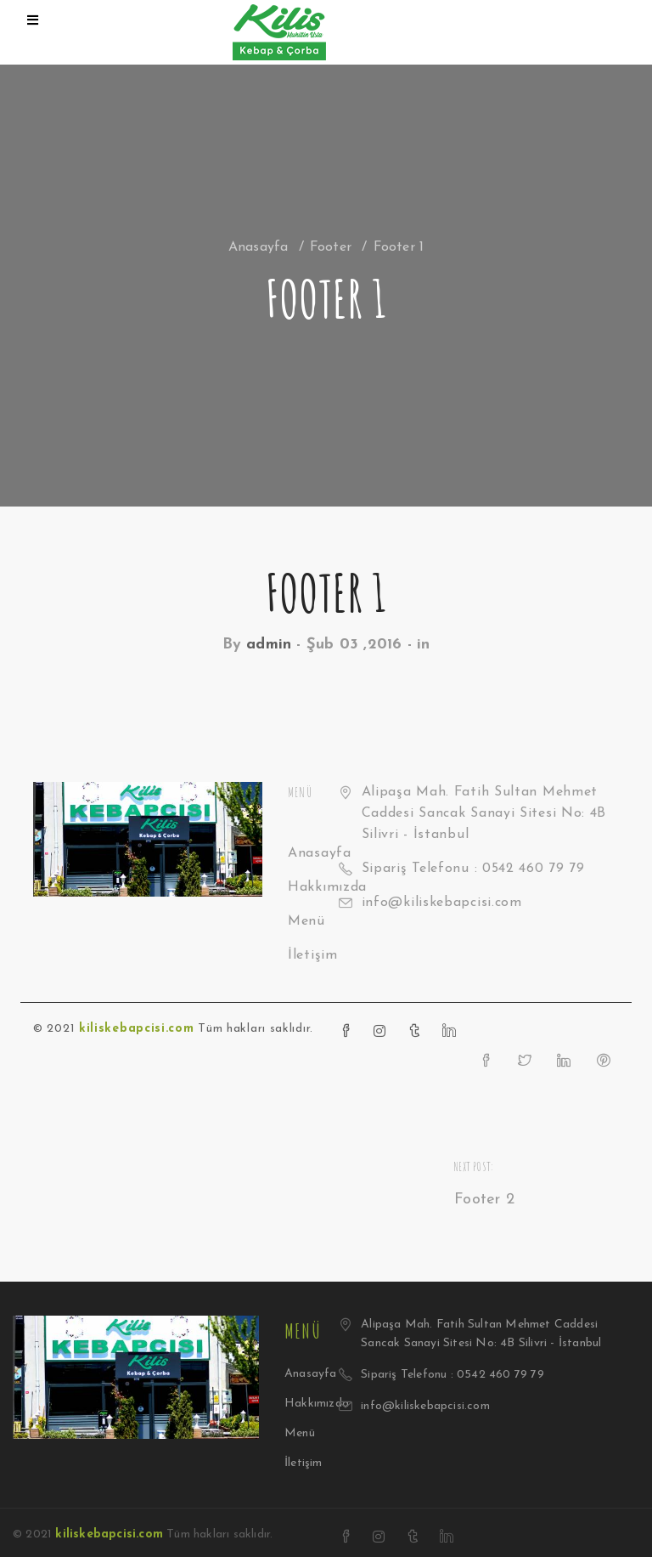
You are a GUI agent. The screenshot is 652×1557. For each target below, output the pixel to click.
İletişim (313, 955)
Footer (330, 247)
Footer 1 (326, 592)
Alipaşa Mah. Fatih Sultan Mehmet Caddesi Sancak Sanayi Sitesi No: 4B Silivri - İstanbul (484, 813)
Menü (306, 921)
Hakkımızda (316, 1403)
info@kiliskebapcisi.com (442, 902)
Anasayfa (258, 247)
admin (268, 645)
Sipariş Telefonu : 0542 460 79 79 (473, 868)
